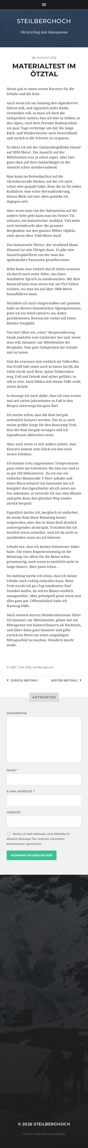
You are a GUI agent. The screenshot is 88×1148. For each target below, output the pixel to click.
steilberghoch (44, 21)
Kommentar (17, 713)
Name (12, 770)
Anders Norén (53, 1134)
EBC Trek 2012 (20, 667)
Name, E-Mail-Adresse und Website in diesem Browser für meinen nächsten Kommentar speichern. (38, 839)
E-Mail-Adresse (21, 791)
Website (13, 812)
